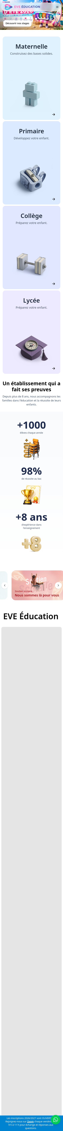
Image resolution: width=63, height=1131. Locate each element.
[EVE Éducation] (22, 7)
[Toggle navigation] (57, 7)
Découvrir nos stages (17, 23)
